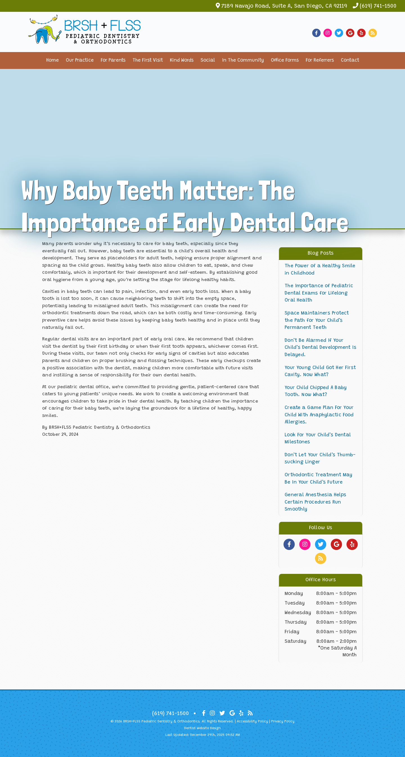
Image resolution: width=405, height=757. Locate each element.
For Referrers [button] (320, 60)
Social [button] (208, 60)
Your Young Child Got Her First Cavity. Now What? (320, 372)
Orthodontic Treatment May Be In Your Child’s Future (318, 479)
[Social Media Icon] (204, 713)
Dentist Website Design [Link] (202, 728)
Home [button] (52, 60)
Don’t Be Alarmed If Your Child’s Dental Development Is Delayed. (320, 348)
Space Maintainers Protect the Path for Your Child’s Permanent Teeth (317, 320)
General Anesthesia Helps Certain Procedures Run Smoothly (315, 502)
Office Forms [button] (285, 60)
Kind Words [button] (182, 60)
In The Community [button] (243, 60)
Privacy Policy (282, 721)
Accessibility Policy (252, 721)
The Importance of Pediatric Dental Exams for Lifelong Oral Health (319, 293)
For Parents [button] (113, 60)
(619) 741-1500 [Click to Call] (170, 713)
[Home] (84, 39)
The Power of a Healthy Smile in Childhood (320, 270)
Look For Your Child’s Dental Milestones (318, 439)
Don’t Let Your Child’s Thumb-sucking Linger (320, 459)
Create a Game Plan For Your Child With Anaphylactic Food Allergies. (319, 415)
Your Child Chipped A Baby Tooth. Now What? (315, 392)
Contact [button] (350, 60)
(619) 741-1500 (378, 6)
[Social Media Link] (317, 33)
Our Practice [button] (80, 60)
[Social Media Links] (289, 544)
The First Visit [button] (147, 60)
